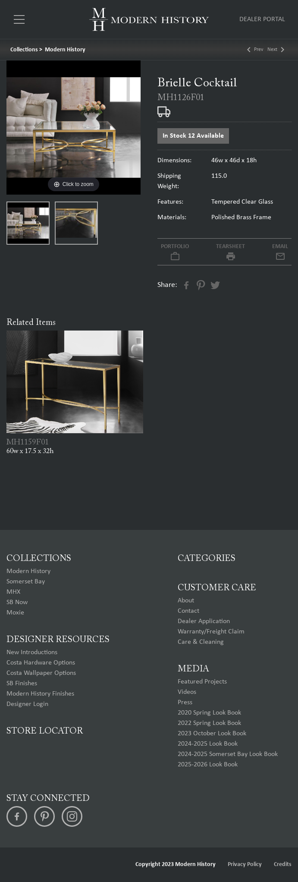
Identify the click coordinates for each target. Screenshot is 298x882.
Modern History (65, 50)
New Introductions (31, 652)
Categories (206, 558)
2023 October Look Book (212, 733)
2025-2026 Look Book (208, 764)
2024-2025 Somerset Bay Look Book (228, 754)
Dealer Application (204, 621)
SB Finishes (21, 683)
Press (185, 702)
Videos (187, 692)
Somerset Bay (25, 581)
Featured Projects (202, 681)
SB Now (17, 602)
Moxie (15, 612)
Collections (24, 50)
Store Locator (44, 731)
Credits (283, 864)
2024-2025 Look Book (208, 743)
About (186, 600)
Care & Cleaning (201, 642)
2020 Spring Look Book (209, 712)
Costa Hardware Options (40, 662)
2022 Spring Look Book (209, 723)
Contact (188, 611)
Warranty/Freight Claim (211, 631)
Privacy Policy (245, 864)
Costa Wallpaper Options (41, 673)
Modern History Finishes (40, 693)
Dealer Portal (262, 19)
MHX (13, 592)
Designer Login (27, 704)
